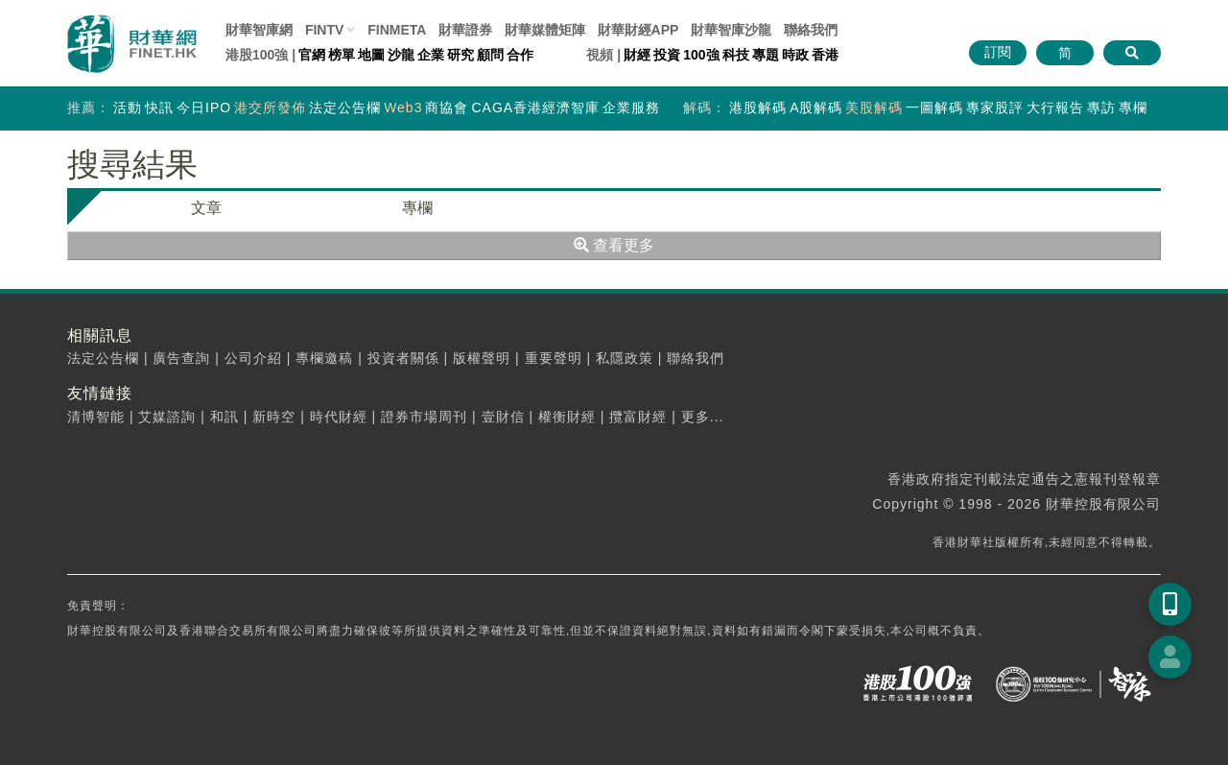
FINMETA (396, 29)
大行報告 (1055, 107)
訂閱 (997, 52)
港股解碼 (758, 107)
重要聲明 (553, 358)
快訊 (159, 107)
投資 (666, 54)
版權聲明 (481, 358)
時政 (795, 54)
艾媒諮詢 (167, 416)
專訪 (1101, 107)
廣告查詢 (181, 358)
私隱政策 (624, 358)
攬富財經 (638, 416)
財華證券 (465, 29)
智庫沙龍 (731, 29)
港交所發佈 (270, 107)
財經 (637, 54)
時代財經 (338, 416)
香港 (825, 54)
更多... (702, 416)
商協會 (446, 107)
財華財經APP (638, 29)
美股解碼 (874, 107)
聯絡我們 (811, 29)
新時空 (273, 416)
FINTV (324, 29)
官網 (311, 54)
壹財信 (503, 416)
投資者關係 (403, 358)
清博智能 (96, 416)
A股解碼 (816, 107)
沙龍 (401, 54)
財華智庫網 (259, 29)
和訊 (224, 416)
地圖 (371, 54)
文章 (206, 208)
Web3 (403, 107)
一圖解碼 (934, 107)
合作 (520, 54)
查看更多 (614, 245)
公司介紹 (253, 358)
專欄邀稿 (324, 358)
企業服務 (631, 107)
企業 (430, 54)
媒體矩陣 (545, 29)
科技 (735, 54)
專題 (765, 54)
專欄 (1133, 107)
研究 (460, 54)
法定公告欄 (345, 107)
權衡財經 (567, 416)
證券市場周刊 (424, 416)
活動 (127, 107)
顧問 (490, 54)
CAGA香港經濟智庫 (535, 107)
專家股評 (995, 107)
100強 (701, 54)
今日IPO (204, 107)
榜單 (341, 54)
